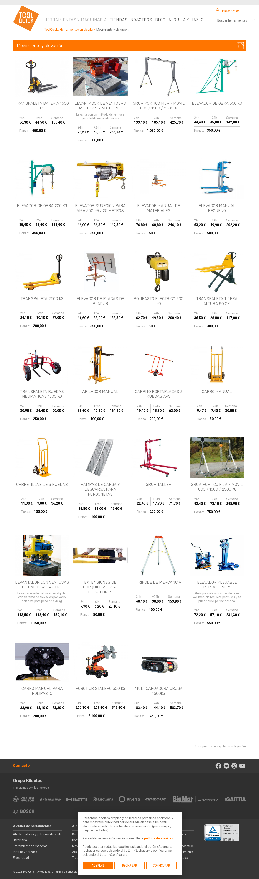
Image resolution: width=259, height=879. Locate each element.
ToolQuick (51, 29)
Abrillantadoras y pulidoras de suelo (37, 834)
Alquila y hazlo (186, 19)
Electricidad (21, 857)
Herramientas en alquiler (77, 29)
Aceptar (98, 865)
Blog (160, 19)
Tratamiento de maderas (30, 846)
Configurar (161, 865)
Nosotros (141, 19)
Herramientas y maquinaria (75, 19)
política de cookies (158, 838)
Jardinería (20, 840)
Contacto (21, 765)
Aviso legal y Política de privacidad (59, 871)
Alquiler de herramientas (32, 826)
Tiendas (118, 19)
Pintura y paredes (25, 852)
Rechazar (129, 865)
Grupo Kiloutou (28, 780)
